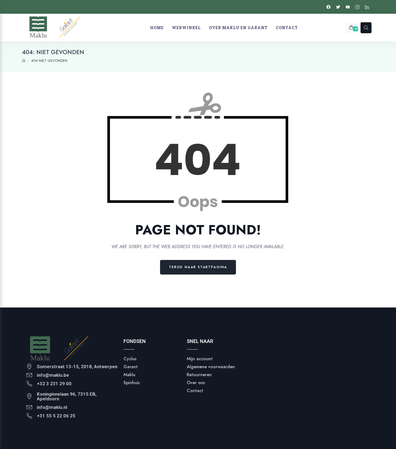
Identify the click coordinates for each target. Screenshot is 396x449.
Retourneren (199, 375)
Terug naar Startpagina (198, 267)
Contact (195, 390)
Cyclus (129, 359)
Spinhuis (131, 382)
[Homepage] (23, 60)
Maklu (129, 375)
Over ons (196, 382)
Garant (130, 367)
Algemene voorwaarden (211, 367)
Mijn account (200, 359)
